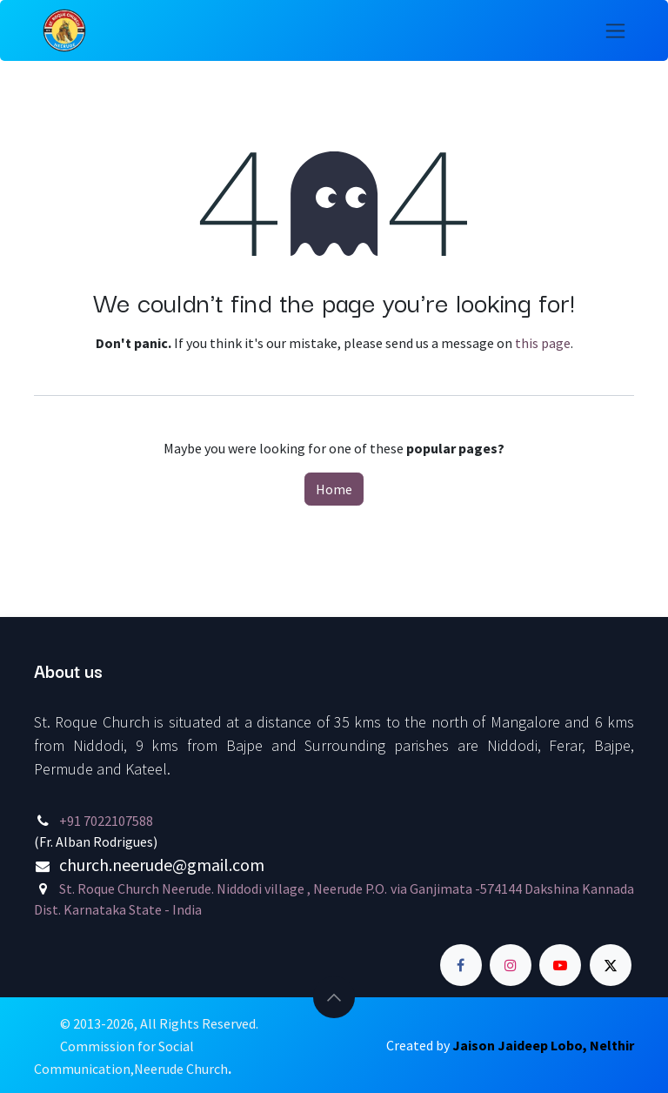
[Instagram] (510, 965)
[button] (334, 997)
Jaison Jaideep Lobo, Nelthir (543, 1045)
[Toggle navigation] (615, 30)
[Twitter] (610, 965)
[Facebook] (461, 965)
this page (543, 343)
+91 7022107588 (106, 820)
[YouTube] (560, 965)
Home (334, 489)
